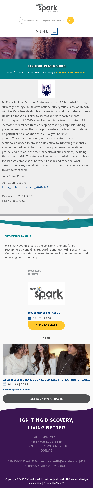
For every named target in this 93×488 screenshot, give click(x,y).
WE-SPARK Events (46, 437)
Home (9, 73)
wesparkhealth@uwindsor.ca (59, 461)
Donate (46, 450)
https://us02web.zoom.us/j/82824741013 (28, 187)
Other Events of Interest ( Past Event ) (35, 73)
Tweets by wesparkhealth (17, 389)
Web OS (60, 483)
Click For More (46, 325)
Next (87, 365)
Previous (6, 365)
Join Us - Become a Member (46, 446)
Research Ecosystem (46, 441)
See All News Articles (46, 399)
